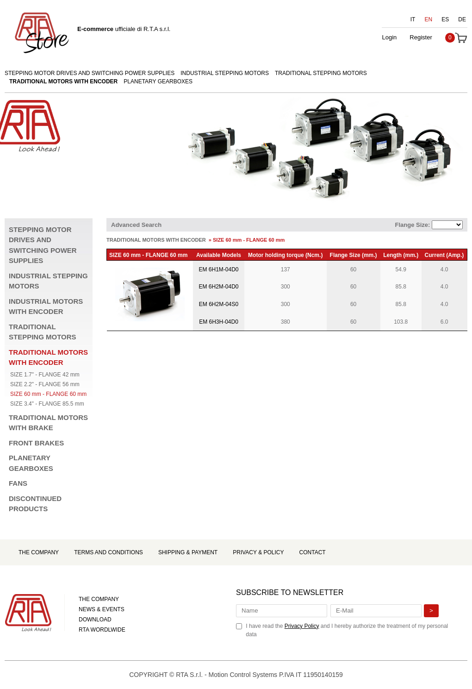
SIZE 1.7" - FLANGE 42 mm (45, 374)
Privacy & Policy (258, 552)
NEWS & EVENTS (101, 609)
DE (462, 19)
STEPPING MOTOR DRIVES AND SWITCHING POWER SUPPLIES (89, 73)
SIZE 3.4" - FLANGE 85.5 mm (47, 404)
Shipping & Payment (187, 552)
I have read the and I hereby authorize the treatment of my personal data (347, 630)
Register (421, 37)
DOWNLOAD (95, 619)
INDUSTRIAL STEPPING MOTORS (224, 73)
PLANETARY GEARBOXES (158, 81)
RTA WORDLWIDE (102, 629)
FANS (18, 483)
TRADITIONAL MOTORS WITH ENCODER (63, 81)
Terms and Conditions (108, 552)
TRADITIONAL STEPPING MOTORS (321, 73)
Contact (312, 552)
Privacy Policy (302, 626)
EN (429, 19)
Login (389, 37)
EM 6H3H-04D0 (218, 322)
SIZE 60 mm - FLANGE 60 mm (48, 394)
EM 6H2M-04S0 (218, 304)
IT (413, 19)
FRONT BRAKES (36, 443)
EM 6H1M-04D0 (218, 269)
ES (445, 19)
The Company (39, 552)
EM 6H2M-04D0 (218, 286)
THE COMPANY (99, 599)
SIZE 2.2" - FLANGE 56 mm (45, 384)
